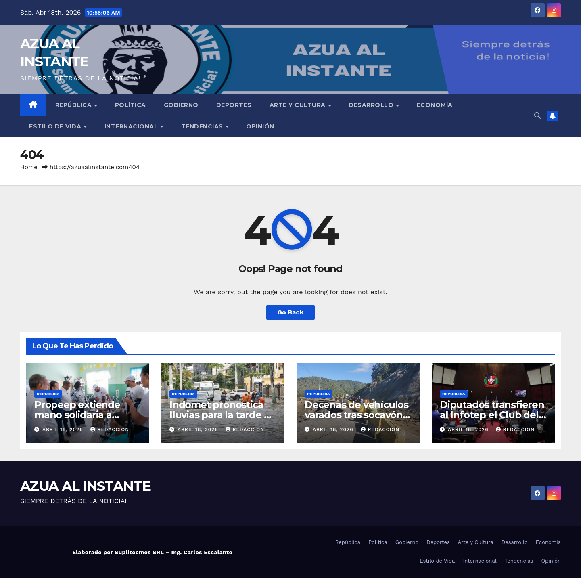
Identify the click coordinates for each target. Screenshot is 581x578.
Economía (435, 105)
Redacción (109, 429)
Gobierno (181, 105)
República (74, 105)
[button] (537, 115)
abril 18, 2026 (63, 429)
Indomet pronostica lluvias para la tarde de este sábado (222, 415)
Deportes (234, 105)
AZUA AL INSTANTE (85, 485)
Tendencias (203, 126)
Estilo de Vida (56, 126)
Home (29, 167)
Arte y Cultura (299, 105)
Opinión (260, 126)
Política (130, 105)
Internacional (132, 126)
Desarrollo (372, 105)
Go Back (291, 312)
